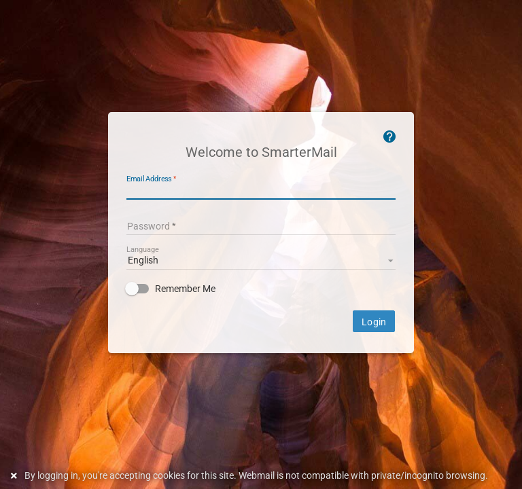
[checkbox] (261, 288)
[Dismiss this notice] (15, 475)
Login (374, 321)
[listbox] (261, 259)
